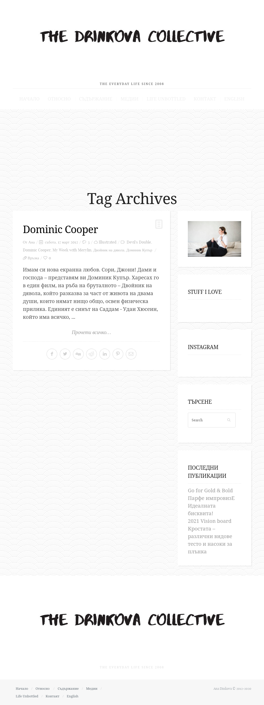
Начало (29, 99)
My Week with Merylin (72, 250)
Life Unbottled (166, 99)
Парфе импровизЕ (211, 498)
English (234, 99)
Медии (130, 99)
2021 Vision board (210, 520)
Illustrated (108, 242)
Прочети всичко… (91, 332)
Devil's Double (139, 242)
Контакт (205, 99)
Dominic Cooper (60, 229)
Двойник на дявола (108, 250)
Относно (59, 99)
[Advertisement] (132, 147)
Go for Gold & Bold (210, 490)
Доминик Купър (139, 250)
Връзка (33, 257)
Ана (31, 242)
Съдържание (95, 99)
